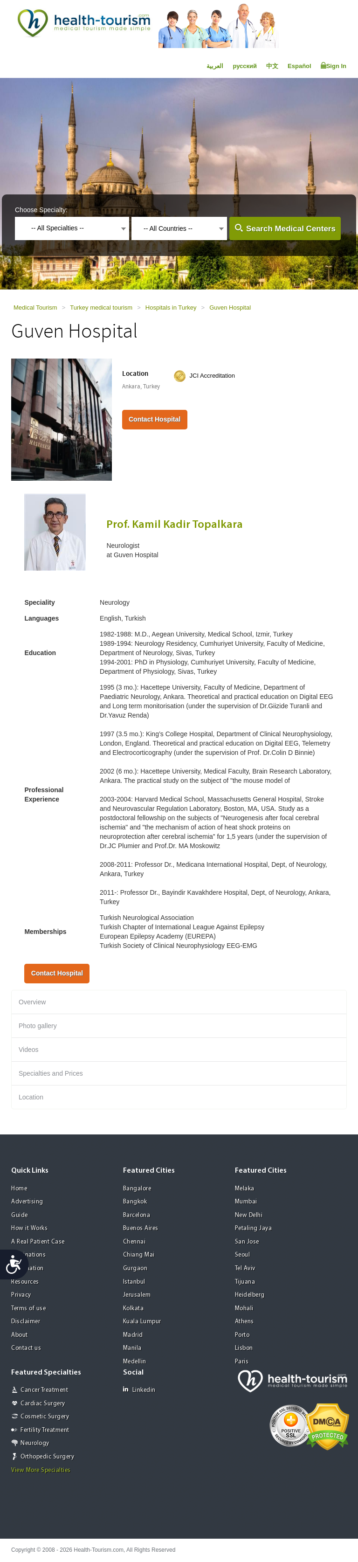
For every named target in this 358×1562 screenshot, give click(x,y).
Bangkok (135, 1202)
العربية (215, 65)
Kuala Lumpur (142, 1322)
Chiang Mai (139, 1255)
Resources (25, 1282)
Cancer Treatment (44, 1390)
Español (299, 65)
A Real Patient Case (38, 1242)
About (19, 1335)
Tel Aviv (245, 1268)
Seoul (242, 1255)
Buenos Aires (140, 1228)
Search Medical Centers (291, 228)
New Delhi (249, 1215)
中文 (272, 65)
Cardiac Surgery (43, 1404)
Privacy (21, 1295)
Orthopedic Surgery (47, 1457)
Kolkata (133, 1309)
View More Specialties (41, 1470)
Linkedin (139, 1389)
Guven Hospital (230, 307)
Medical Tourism (35, 307)
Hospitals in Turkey (171, 307)
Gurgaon (135, 1268)
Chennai (134, 1242)
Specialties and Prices (51, 1073)
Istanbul (134, 1282)
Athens (244, 1322)
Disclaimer (25, 1322)
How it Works (29, 1228)
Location (31, 1097)
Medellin (134, 1362)
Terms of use (28, 1309)
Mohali (244, 1309)
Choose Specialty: (41, 210)
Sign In (333, 65)
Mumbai (246, 1202)
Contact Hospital (154, 419)
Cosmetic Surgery (45, 1417)
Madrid (133, 1335)
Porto (242, 1335)
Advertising (27, 1202)
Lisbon (244, 1348)
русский (245, 65)
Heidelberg (250, 1295)
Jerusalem (137, 1295)
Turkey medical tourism (101, 307)
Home (19, 1189)
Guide (19, 1215)
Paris (242, 1362)
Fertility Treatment (45, 1430)
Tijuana (245, 1282)
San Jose (247, 1242)
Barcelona (137, 1215)
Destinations (28, 1255)
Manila (132, 1348)
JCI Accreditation (212, 375)
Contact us (26, 1348)
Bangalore (137, 1189)
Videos (29, 1049)
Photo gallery (38, 1026)
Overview (32, 1002)
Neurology (35, 1443)
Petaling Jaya (253, 1228)
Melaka (245, 1189)
